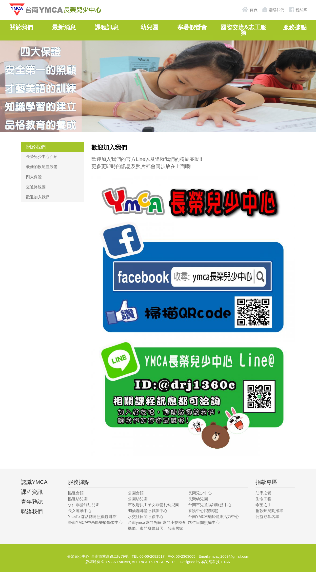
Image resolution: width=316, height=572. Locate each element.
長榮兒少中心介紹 (42, 156)
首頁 (249, 9)
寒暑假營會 (192, 27)
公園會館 (136, 493)
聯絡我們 (272, 9)
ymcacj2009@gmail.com (229, 556)
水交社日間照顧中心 (145, 517)
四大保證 (34, 177)
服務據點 (295, 27)
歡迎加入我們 (38, 197)
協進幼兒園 (78, 499)
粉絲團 (297, 9)
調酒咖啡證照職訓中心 (147, 511)
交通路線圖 (36, 187)
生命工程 (263, 499)
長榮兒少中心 (200, 493)
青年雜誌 (32, 502)
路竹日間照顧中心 (204, 522)
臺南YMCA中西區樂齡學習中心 (95, 522)
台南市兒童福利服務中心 (210, 505)
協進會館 (76, 493)
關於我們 (21, 27)
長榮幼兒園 (198, 499)
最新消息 (64, 27)
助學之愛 (263, 493)
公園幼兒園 (138, 499)
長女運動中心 (80, 511)
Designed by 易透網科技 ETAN (205, 562)
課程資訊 (32, 492)
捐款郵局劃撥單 (269, 511)
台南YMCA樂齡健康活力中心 (213, 517)
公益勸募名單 (267, 517)
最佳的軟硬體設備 (42, 167)
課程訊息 (106, 27)
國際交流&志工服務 (243, 30)
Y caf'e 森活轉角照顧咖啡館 (92, 517)
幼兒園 (149, 27)
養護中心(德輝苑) (203, 511)
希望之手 (263, 505)
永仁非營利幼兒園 (83, 505)
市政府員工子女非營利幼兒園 (153, 505)
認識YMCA (34, 482)
